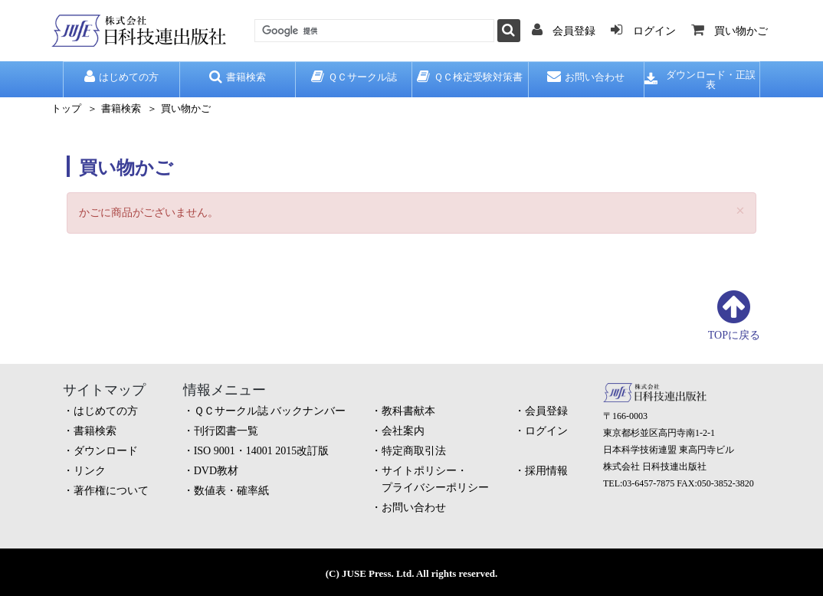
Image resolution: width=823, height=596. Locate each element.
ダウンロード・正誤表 (699, 79)
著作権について (111, 490)
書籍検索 (237, 77)
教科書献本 (408, 411)
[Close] (740, 211)
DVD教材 (216, 470)
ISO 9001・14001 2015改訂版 (262, 451)
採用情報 (546, 470)
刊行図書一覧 (226, 431)
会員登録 (546, 411)
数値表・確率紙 (231, 490)
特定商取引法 (414, 451)
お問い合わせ (586, 77)
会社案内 (403, 431)
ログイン (546, 431)
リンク (90, 470)
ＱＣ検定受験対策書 (470, 77)
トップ (66, 108)
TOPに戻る (734, 335)
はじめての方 (121, 77)
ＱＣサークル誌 (354, 77)
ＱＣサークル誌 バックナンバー (270, 411)
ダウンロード (106, 451)
